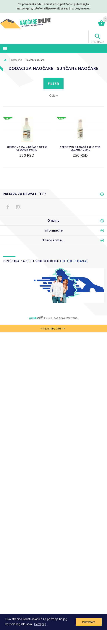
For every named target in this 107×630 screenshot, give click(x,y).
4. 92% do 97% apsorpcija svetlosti (27, 440)
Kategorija (16, 60)
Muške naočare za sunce (20, 189)
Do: (21, 270)
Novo (7, 226)
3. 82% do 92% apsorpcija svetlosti (27, 435)
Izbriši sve (33, 466)
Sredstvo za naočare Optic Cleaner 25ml (80, 148)
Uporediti (13, 466)
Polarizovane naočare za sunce (25, 210)
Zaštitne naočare (15, 215)
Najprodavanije (14, 231)
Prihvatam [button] (88, 622)
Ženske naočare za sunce (20, 195)
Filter (53, 83)
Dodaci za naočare (16, 236)
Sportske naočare (15, 200)
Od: (6, 270)
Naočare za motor (16, 205)
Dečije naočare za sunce (20, 221)
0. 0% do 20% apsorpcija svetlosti (27, 419)
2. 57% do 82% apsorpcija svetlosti (27, 430)
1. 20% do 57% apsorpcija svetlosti (27, 425)
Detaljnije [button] (40, 624)
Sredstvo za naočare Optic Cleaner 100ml (27, 148)
